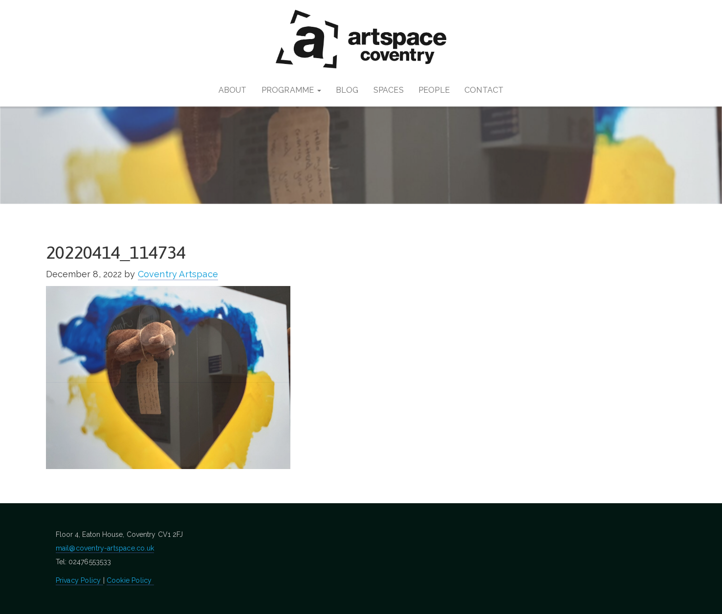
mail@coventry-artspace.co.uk (105, 548)
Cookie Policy (130, 580)
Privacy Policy (79, 580)
